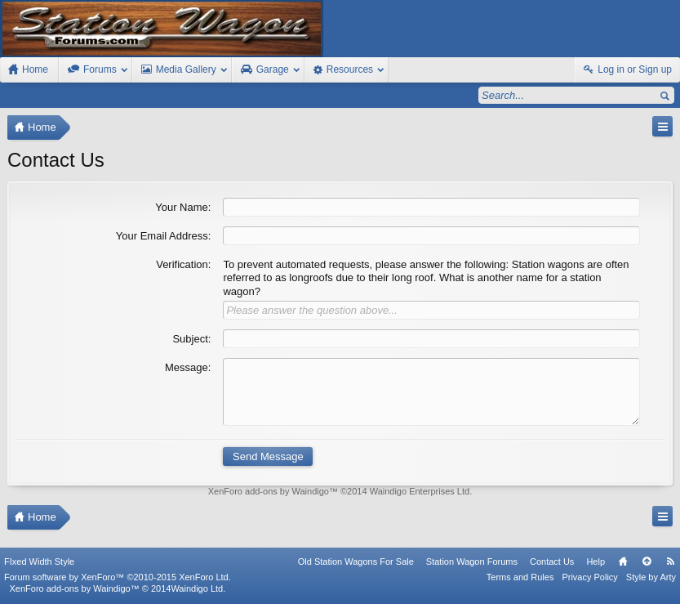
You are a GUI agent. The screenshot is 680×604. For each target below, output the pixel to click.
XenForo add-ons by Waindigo (268, 491)
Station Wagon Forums (472, 561)
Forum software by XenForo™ (117, 577)
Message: (188, 367)
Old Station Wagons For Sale (356, 561)
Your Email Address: (163, 236)
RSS (670, 561)
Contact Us (552, 561)
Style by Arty (651, 577)
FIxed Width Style (39, 561)
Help (595, 561)
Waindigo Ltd (197, 588)
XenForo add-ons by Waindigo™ (74, 588)
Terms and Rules (520, 577)
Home (623, 561)
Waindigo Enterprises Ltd (420, 491)
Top (646, 561)
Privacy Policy (589, 577)
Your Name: (183, 207)
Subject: (191, 339)
